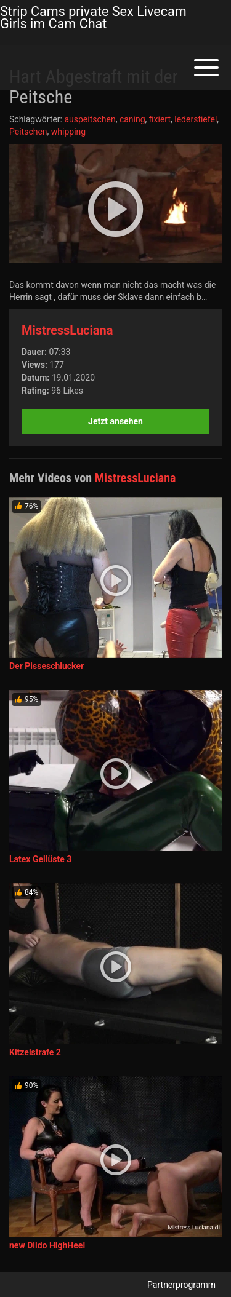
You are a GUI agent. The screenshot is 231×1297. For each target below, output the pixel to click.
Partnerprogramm (181, 1285)
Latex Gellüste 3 (40, 859)
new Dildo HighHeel (47, 1245)
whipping (68, 132)
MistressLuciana (67, 330)
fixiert (160, 119)
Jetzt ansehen (115, 421)
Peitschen (28, 132)
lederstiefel (195, 119)
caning (132, 119)
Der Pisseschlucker (46, 666)
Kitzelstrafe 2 (35, 1052)
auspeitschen (89, 119)
